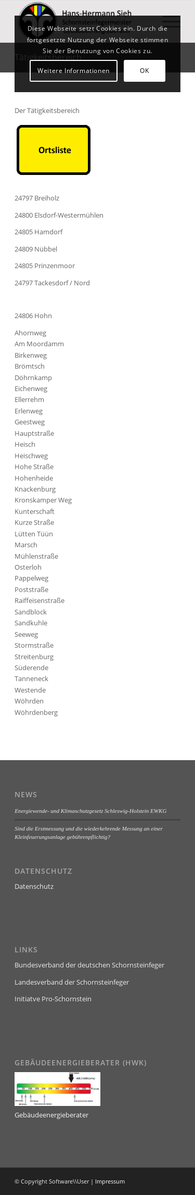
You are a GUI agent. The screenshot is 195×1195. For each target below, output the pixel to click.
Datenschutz (34, 886)
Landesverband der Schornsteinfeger (72, 982)
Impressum (110, 1181)
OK (144, 70)
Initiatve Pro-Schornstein (53, 998)
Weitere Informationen (73, 70)
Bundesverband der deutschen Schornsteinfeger (89, 965)
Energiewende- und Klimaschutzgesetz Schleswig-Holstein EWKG (90, 811)
